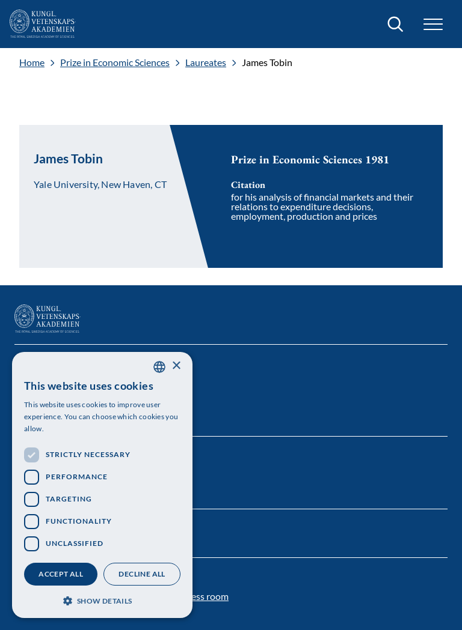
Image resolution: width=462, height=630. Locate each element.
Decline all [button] (142, 573)
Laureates (205, 62)
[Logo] (43, 24)
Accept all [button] (60, 573)
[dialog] (102, 485)
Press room (205, 596)
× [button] (175, 366)
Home (32, 62)
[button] (433, 24)
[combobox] (159, 367)
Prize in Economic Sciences (115, 62)
